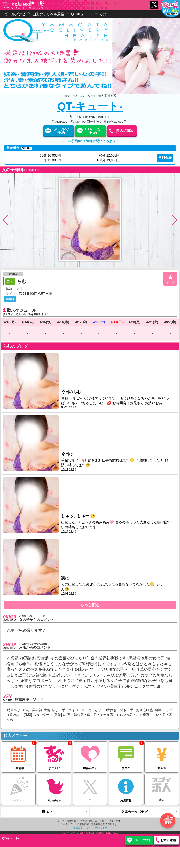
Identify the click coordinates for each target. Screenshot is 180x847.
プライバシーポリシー (96, 827)
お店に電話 (125, 131)
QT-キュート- (90, 106)
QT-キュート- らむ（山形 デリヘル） (30, 8)
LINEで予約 (93, 131)
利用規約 (77, 827)
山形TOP (45, 812)
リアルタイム (54, 788)
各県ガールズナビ (134, 812)
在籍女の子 (90, 756)
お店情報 (126, 788)
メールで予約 (61, 131)
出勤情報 (18, 756)
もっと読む (90, 605)
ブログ (126, 756)
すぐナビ (54, 756)
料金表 (167, 158)
